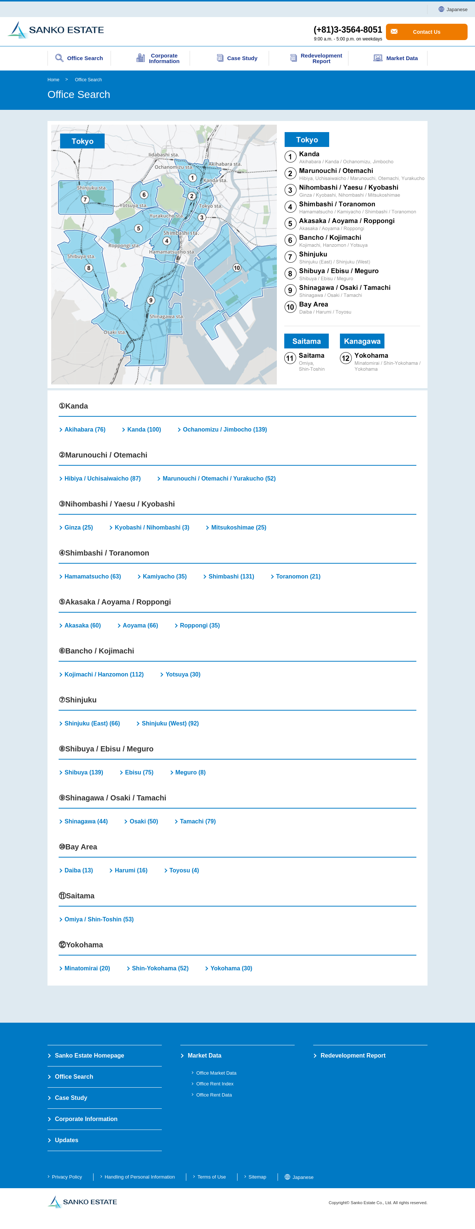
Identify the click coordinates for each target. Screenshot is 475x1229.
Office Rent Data (214, 1095)
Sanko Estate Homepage (89, 1055)
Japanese (453, 9)
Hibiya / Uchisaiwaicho (103, 478)
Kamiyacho (165, 576)
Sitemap (257, 1177)
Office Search (88, 79)
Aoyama (140, 625)
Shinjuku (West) (170, 723)
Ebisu (139, 772)
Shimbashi (231, 576)
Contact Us (426, 32)
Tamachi (198, 821)
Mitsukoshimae (238, 527)
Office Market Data (216, 1073)
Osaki (144, 821)
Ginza (79, 527)
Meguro (191, 772)
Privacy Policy (67, 1177)
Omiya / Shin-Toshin (99, 919)
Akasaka (83, 625)
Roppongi (200, 625)
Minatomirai (87, 968)
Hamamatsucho (93, 576)
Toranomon (298, 576)
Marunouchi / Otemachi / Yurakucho (219, 478)
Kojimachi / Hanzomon (104, 674)
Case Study (71, 1098)
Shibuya (84, 772)
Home (53, 79)
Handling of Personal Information (140, 1177)
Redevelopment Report (353, 1055)
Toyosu (184, 870)
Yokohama (231, 968)
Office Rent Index (214, 1084)
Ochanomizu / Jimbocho (225, 429)
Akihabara (85, 429)
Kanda (144, 429)
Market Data (205, 1055)
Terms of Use (211, 1177)
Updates (66, 1140)
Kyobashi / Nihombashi (152, 527)
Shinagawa (86, 821)
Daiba (79, 870)
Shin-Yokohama (160, 968)
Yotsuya (183, 674)
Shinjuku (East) (92, 723)
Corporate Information (86, 1119)
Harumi (131, 870)
